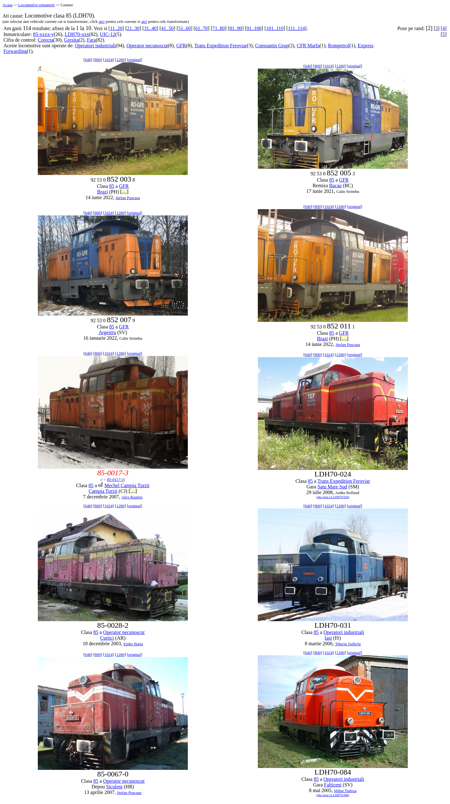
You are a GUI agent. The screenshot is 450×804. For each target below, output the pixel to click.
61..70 (201, 28)
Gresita (71, 40)
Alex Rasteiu (131, 497)
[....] (124, 191)
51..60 (184, 28)
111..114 (296, 28)
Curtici (107, 638)
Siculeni (114, 786)
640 (88, 59)
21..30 (133, 28)
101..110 (274, 28)
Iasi (328, 638)
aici (102, 21)
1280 (120, 59)
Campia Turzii (103, 491)
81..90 (235, 28)
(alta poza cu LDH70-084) (332, 795)
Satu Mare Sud (332, 486)
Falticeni (333, 784)
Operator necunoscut (147, 45)
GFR (181, 45)
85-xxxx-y (43, 34)
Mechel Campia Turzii (126, 485)
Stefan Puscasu (128, 197)
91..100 (254, 28)
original (134, 59)
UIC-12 (107, 34)
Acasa (7, 5)
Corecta (45, 40)
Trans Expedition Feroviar (220, 45)
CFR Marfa (308, 45)
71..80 (218, 28)
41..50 (167, 28)
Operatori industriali (95, 45)
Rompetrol (338, 45)
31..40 (150, 28)
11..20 (116, 28)
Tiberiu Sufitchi (348, 644)
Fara (91, 40)
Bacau (335, 185)
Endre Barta (133, 644)
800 (98, 59)
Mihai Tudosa (345, 790)
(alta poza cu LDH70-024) (332, 497)
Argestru (107, 332)
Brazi (102, 191)
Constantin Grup (271, 45)
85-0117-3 (115, 479)
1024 (108, 59)
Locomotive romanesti (36, 5)
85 (111, 186)
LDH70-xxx (77, 34)
